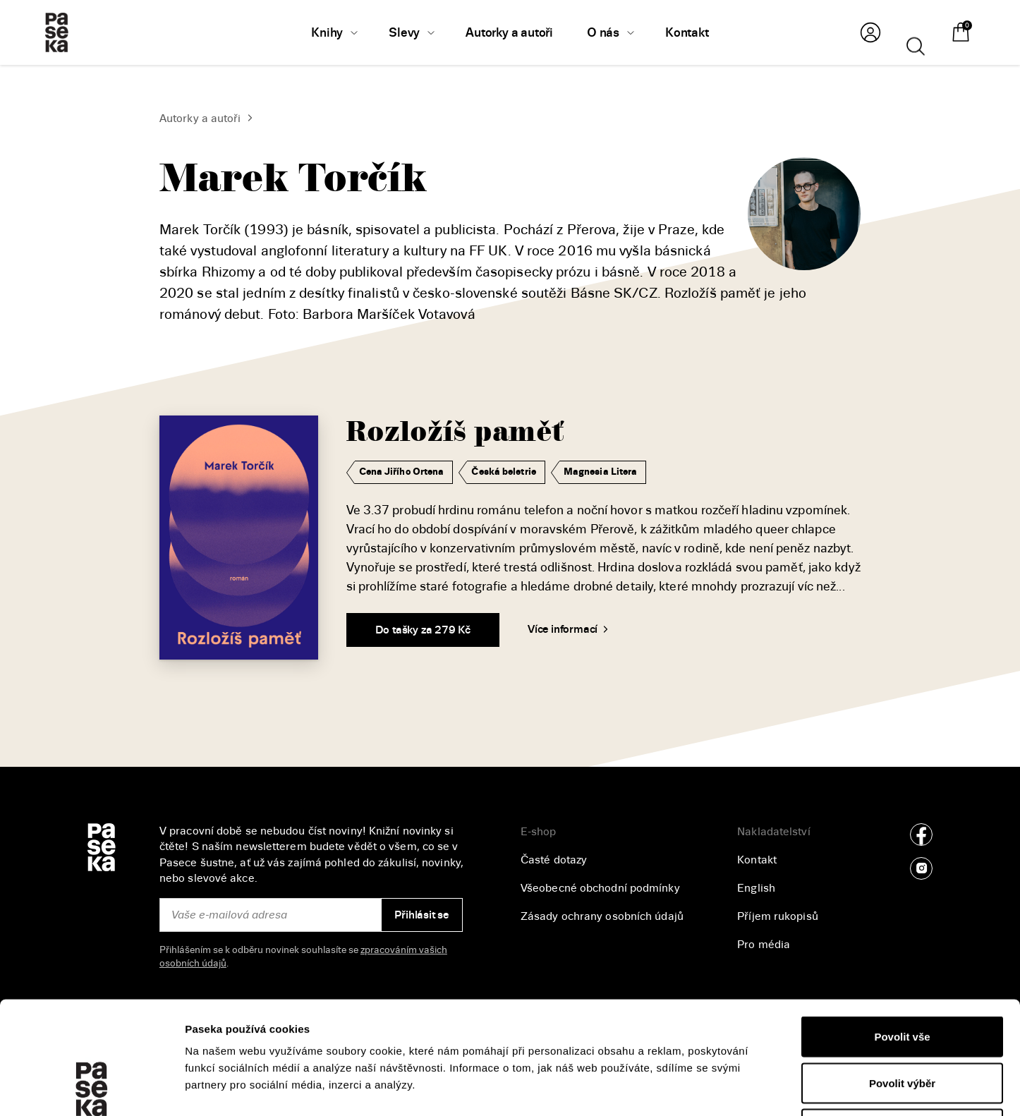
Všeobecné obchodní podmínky (600, 888)
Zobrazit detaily (748, 1088)
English (756, 888)
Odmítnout (902, 1023)
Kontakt (757, 860)
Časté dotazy (554, 860)
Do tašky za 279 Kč (422, 630)
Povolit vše (902, 931)
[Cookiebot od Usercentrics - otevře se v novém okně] (91, 1088)
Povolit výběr (902, 977)
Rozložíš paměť (455, 432)
